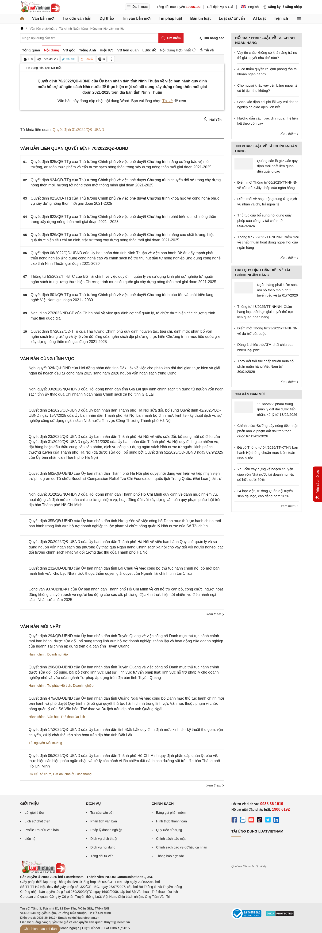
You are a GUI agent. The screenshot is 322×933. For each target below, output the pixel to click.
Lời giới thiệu (34, 812)
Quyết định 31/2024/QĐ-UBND (78, 130)
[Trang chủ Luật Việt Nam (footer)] (43, 872)
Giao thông (84, 774)
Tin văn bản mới (136, 18)
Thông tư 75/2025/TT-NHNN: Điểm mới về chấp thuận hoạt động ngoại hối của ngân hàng (268, 242)
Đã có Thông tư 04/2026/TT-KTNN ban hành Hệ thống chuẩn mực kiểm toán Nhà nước (267, 452)
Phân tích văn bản (103, 821)
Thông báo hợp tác (170, 856)
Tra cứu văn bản (77, 18)
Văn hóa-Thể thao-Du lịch (66, 717)
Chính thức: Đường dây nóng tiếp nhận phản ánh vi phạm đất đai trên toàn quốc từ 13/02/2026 (267, 431)
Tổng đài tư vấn (101, 856)
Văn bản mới (43, 18)
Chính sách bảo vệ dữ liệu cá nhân (181, 847)
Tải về (167, 101)
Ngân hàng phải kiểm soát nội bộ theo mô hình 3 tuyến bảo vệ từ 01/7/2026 (277, 290)
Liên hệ (30, 838)
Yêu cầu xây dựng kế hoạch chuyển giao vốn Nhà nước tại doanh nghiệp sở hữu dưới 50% (265, 474)
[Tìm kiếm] (171, 38)
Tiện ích (281, 18)
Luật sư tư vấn (232, 18)
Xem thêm (215, 614)
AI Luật (259, 18)
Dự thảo (107, 18)
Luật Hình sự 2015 (116, 928)
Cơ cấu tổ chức (40, 774)
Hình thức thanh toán (171, 821)
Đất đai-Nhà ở (63, 774)
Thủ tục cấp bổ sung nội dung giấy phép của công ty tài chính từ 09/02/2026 (264, 220)
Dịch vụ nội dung (102, 847)
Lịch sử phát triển (37, 821)
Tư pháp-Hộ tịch (59, 685)
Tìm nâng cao (211, 38)
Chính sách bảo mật (171, 838)
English (250, 7)
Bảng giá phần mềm (171, 812)
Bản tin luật (200, 18)
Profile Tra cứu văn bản (42, 830)
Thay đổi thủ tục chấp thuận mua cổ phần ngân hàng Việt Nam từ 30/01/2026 (265, 366)
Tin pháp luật (170, 18)
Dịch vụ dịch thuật (103, 838)
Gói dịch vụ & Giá (220, 7)
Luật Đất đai (91, 928)
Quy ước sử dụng (169, 830)
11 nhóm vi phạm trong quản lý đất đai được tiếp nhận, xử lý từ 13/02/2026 (277, 409)
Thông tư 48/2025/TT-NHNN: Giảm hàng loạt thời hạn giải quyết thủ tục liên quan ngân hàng (265, 312)
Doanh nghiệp (57, 654)
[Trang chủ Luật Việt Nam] (40, 6)
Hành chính (37, 654)
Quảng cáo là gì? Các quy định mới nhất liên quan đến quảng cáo (277, 166)
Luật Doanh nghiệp (65, 928)
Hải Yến (212, 119)
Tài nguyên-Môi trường (45, 743)
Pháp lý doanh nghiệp (106, 830)
